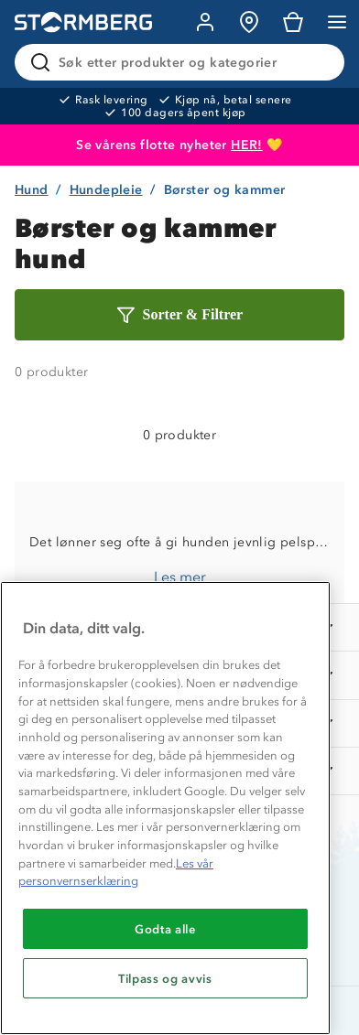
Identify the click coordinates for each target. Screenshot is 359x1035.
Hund (32, 190)
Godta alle (165, 929)
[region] (165, 808)
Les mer (180, 577)
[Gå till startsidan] (83, 22)
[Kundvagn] (293, 22)
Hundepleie (106, 190)
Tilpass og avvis (165, 978)
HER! (247, 145)
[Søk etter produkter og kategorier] (183, 62)
